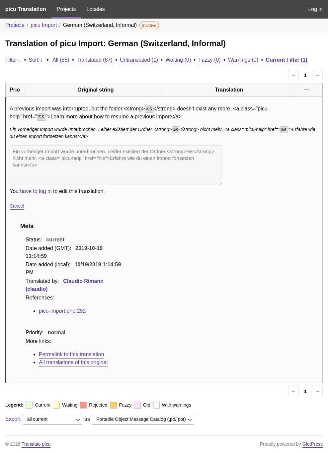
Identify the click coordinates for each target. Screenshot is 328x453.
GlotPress (312, 444)
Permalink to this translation (71, 354)
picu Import (44, 25)
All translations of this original (73, 362)
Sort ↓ (36, 60)
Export (13, 419)
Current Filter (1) (286, 60)
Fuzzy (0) (210, 60)
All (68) (60, 60)
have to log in (35, 191)
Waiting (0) (178, 60)
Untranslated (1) (139, 60)
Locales (95, 9)
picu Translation (25, 9)
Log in (315, 9)
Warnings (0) (243, 60)
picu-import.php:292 (62, 311)
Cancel (17, 206)
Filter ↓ (13, 60)
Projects (66, 9)
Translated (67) (95, 60)
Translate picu (36, 444)
